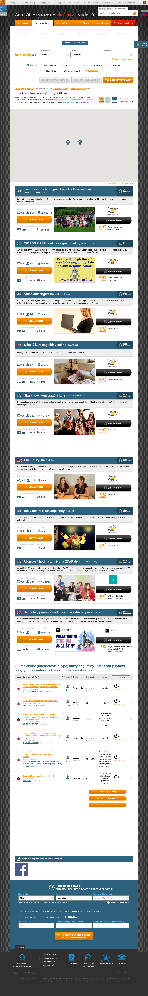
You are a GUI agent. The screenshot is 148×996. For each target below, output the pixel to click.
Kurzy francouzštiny (123, 978)
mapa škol (101, 100)
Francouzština (27, 981)
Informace (20, 947)
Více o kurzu (36, 219)
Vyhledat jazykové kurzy (118, 80)
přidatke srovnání (127, 190)
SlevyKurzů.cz (46, 2)
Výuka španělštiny (76, 981)
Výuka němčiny (110, 978)
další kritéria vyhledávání (123, 59)
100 (131, 98)
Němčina (100, 978)
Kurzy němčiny (91, 978)
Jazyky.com (60, 2)
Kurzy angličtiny (59, 978)
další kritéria (93, 71)
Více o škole (115, 220)
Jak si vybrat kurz (48, 955)
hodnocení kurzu (119, 689)
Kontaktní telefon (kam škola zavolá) (69, 922)
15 (120, 98)
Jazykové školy (105, 8)
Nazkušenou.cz (74, 2)
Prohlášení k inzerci (48, 958)
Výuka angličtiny (79, 978)
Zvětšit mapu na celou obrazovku (120, 183)
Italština (97, 981)
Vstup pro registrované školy (22, 965)
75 (128, 98)
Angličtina (69, 978)
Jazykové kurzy (29, 89)
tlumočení (122, 981)
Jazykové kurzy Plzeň (60, 89)
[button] (68, 142)
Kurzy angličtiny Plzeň (78, 89)
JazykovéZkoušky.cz (29, 2)
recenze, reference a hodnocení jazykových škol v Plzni (73, 100)
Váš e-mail (22, 922)
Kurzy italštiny (89, 981)
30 (122, 98)
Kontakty (122, 964)
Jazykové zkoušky (47, 978)
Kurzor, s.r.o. (130, 973)
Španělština (65, 981)
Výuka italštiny (106, 981)
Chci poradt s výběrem (74, 936)
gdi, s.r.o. (35, 973)
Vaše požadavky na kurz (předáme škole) (108, 922)
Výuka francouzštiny (40, 981)
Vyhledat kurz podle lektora (55, 80)
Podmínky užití (48, 962)
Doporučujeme (106, 964)
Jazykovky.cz (19, 89)
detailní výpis (108, 100)
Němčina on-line (108, 2)
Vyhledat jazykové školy (86, 80)
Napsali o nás (49, 965)
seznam (114, 100)
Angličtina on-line (91, 2)
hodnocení (102, 229)
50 (125, 98)
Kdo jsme (72, 964)
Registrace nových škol (89, 965)
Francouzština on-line (127, 2)
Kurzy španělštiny (54, 981)
